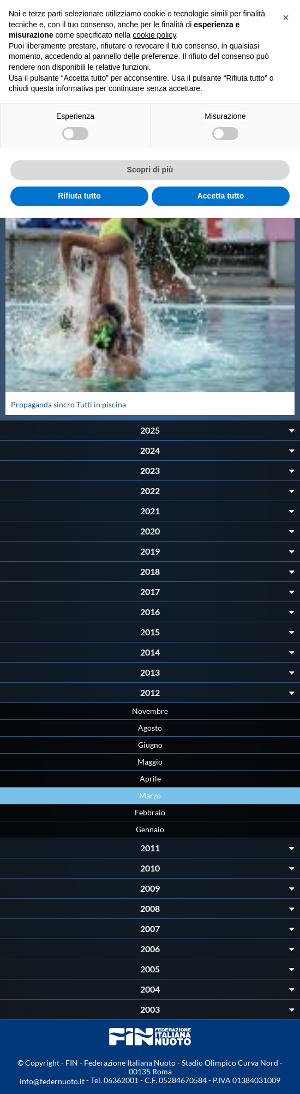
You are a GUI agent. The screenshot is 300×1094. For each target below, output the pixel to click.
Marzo (150, 795)
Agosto (150, 727)
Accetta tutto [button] (220, 195)
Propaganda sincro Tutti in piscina (68, 404)
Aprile (150, 778)
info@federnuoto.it (52, 1081)
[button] (286, 17)
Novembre (150, 711)
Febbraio (150, 812)
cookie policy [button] (154, 35)
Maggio (150, 761)
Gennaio (150, 829)
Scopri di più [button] (150, 169)
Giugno (150, 744)
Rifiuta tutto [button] (79, 195)
